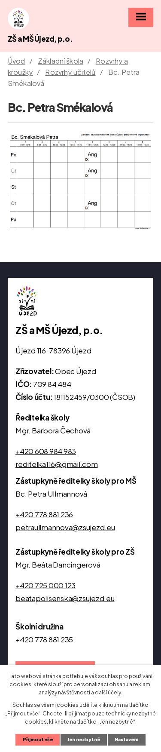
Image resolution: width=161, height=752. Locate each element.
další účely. (108, 692)
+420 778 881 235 (44, 639)
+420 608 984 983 (45, 451)
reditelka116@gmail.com (56, 464)
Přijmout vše (38, 739)
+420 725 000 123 (45, 585)
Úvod (16, 60)
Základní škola (60, 60)
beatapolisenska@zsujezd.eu (65, 598)
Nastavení (126, 739)
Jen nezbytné (83, 739)
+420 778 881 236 (44, 514)
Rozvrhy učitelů (70, 72)
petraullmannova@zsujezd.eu (65, 527)
